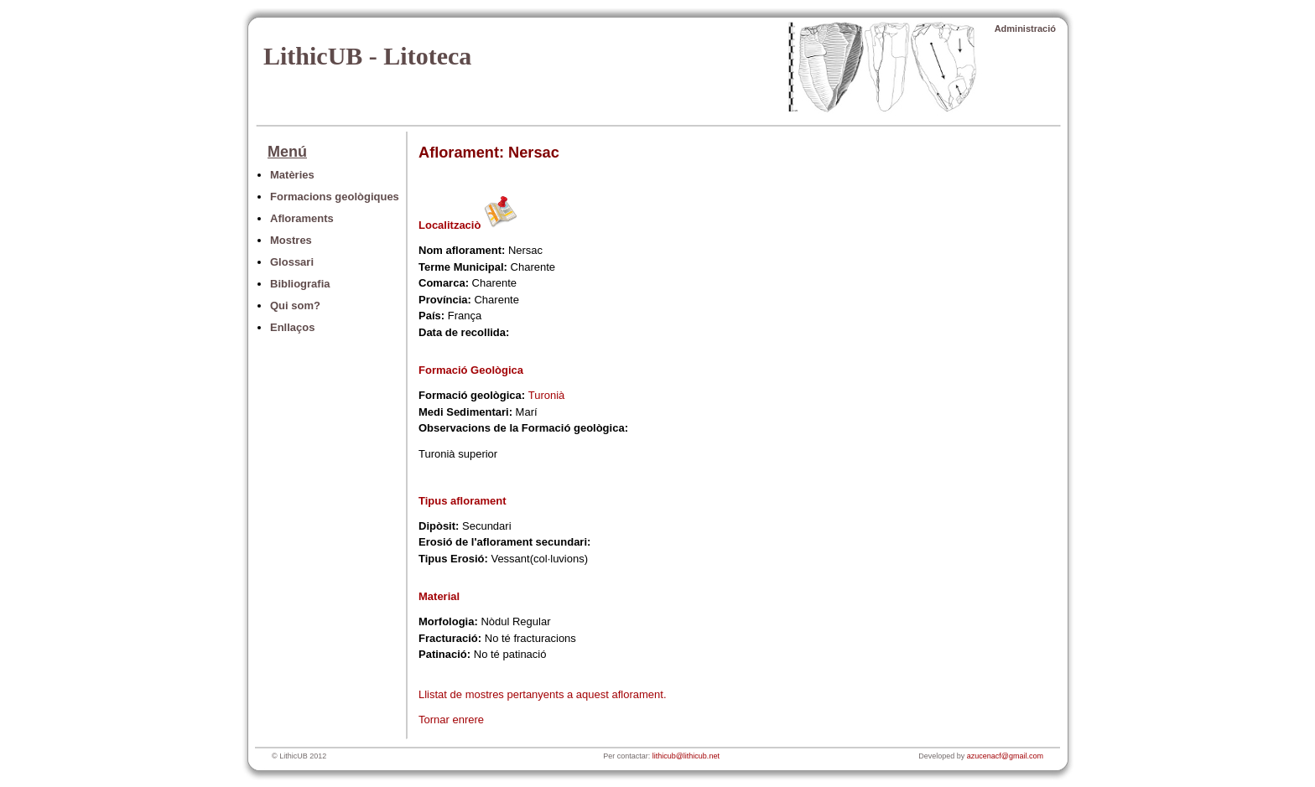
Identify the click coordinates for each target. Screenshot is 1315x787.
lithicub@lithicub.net (686, 756)
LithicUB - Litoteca (367, 56)
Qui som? (295, 305)
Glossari (292, 262)
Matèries (292, 174)
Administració (1025, 28)
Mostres (291, 240)
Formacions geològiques (334, 196)
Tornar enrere (451, 719)
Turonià (546, 395)
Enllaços (292, 327)
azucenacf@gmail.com (1005, 756)
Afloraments (302, 218)
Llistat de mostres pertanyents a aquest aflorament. (542, 694)
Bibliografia (300, 283)
